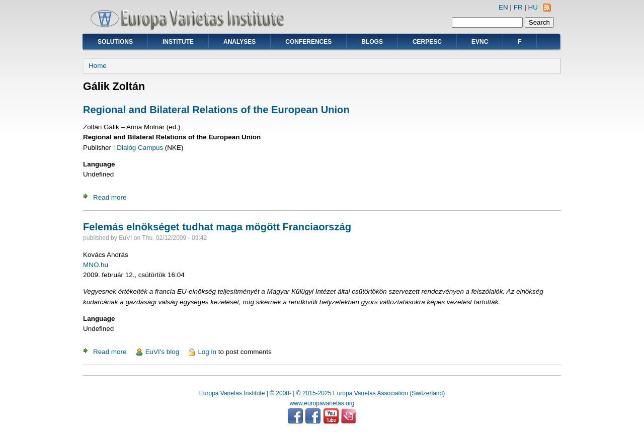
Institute (178, 41)
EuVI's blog (162, 352)
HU (533, 7)
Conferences (308, 41)
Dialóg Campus (140, 147)
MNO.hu (95, 265)
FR (518, 7)
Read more (109, 197)
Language (99, 164)
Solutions (115, 41)
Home (98, 65)
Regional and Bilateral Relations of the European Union (216, 109)
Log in (207, 352)
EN (503, 7)
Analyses (239, 41)
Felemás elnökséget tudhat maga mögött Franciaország (217, 226)
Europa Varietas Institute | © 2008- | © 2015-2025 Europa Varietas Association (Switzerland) (322, 393)
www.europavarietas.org (322, 403)
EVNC (479, 41)
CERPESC (427, 41)
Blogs (372, 41)
